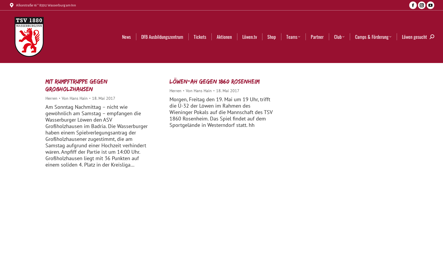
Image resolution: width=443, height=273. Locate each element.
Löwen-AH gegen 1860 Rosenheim (215, 81)
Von (75, 98)
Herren (51, 98)
